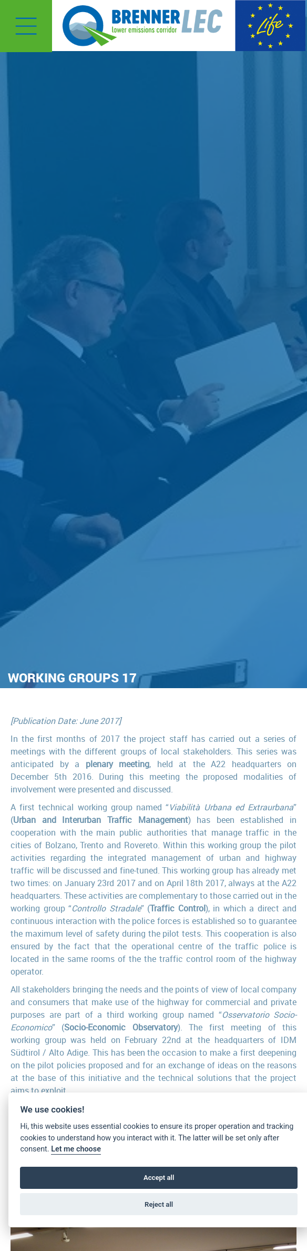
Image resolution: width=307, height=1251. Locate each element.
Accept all (159, 1178)
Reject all (159, 1204)
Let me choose (76, 1149)
